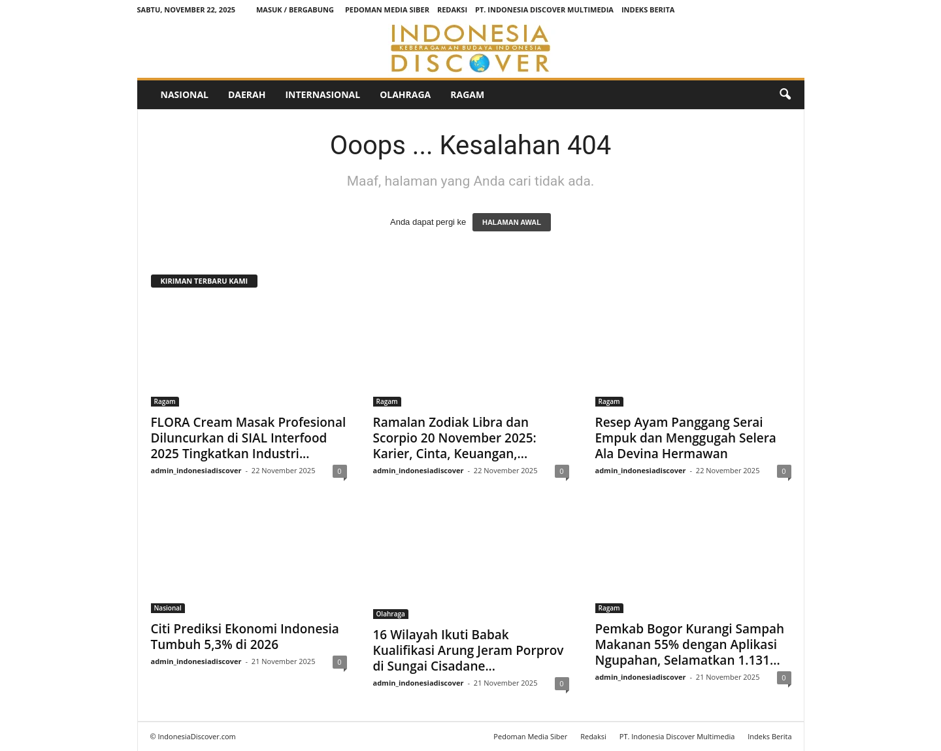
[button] (784, 94)
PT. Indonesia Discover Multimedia (544, 9)
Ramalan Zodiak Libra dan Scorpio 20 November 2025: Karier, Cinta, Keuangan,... (455, 438)
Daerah (246, 94)
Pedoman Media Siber (387, 9)
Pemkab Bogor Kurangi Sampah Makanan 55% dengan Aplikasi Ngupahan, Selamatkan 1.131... (690, 644)
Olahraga (405, 94)
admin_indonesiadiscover (196, 470)
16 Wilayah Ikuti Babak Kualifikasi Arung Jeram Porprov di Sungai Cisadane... (468, 650)
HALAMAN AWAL (511, 222)
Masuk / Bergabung (295, 9)
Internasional (322, 94)
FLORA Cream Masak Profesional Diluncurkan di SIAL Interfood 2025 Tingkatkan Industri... (248, 438)
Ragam (467, 94)
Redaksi (452, 9)
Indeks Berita (648, 9)
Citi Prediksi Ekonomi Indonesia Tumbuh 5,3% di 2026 (245, 636)
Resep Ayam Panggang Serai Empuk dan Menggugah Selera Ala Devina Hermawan (685, 438)
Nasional (184, 94)
